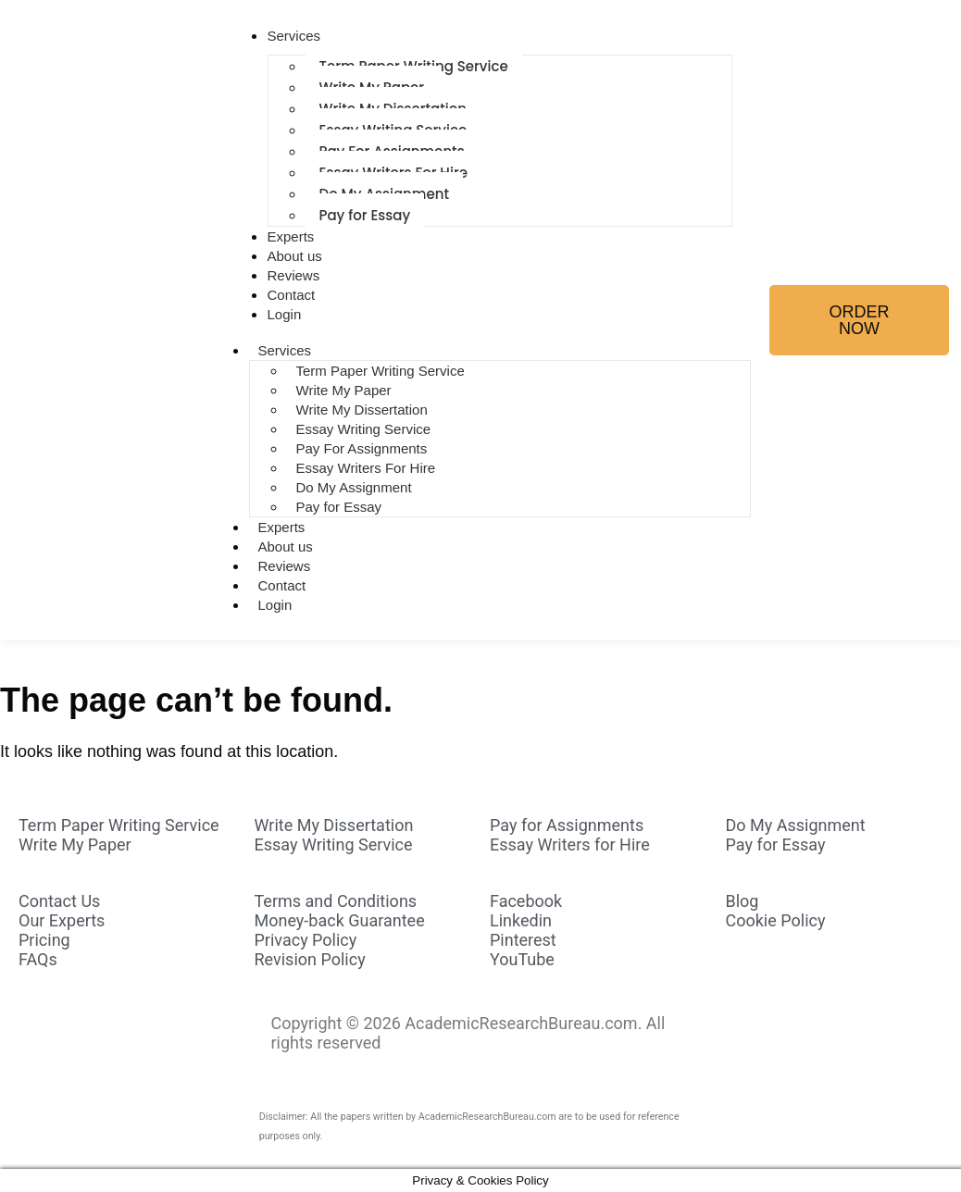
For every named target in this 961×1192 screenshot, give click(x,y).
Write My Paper (344, 390)
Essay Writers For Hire (366, 468)
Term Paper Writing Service (380, 371)
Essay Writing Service (363, 429)
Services (294, 35)
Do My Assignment (354, 487)
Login (285, 314)
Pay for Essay (365, 215)
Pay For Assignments (362, 448)
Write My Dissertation (362, 409)
